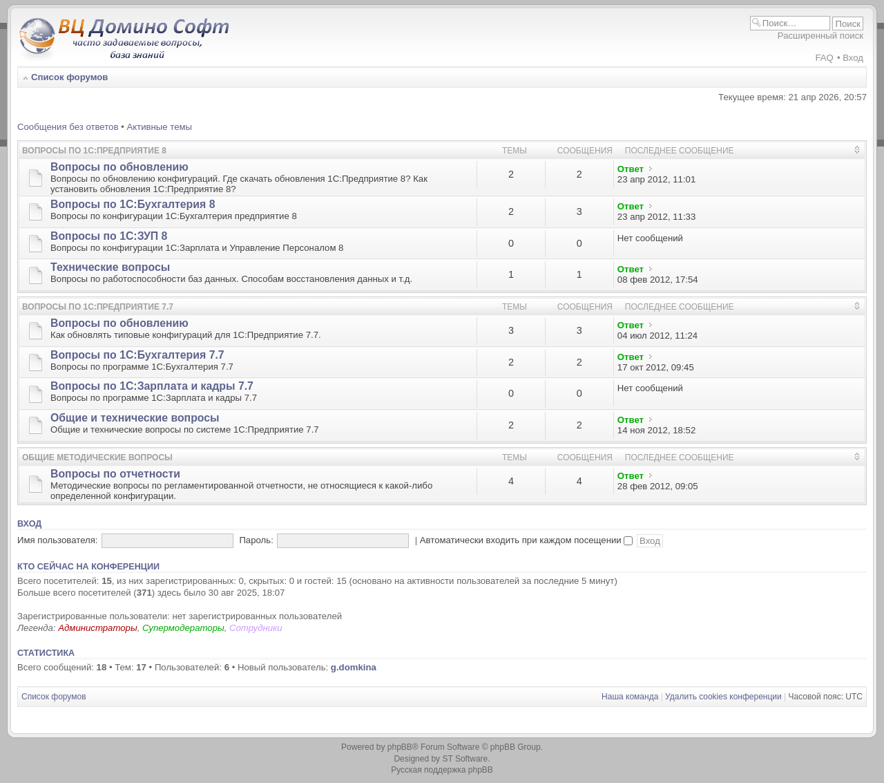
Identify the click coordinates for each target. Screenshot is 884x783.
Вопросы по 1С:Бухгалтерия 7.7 (137, 355)
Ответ (630, 169)
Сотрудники (255, 628)
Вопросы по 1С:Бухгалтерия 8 (132, 204)
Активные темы (159, 127)
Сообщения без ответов (67, 127)
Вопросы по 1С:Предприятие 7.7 (97, 307)
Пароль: (256, 540)
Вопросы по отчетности (115, 474)
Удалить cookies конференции (723, 696)
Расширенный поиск (820, 35)
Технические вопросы (110, 267)
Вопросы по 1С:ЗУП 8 (108, 236)
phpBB (399, 747)
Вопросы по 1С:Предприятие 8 (94, 150)
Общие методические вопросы (97, 457)
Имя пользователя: (57, 540)
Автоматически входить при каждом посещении (526, 540)
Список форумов (69, 77)
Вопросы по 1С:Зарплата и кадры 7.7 (151, 386)
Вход (853, 58)
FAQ (824, 58)
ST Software (465, 759)
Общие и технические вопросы (135, 418)
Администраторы (97, 628)
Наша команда (630, 696)
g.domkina (353, 667)
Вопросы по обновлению (119, 167)
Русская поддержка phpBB (442, 770)
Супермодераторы (183, 628)
